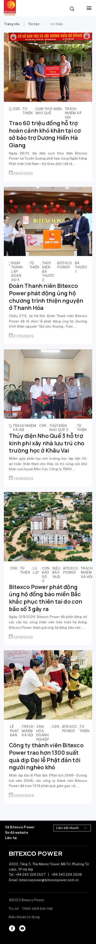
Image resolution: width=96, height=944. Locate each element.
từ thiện (28, 111)
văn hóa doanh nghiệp (42, 733)
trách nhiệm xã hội (73, 113)
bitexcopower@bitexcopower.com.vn (49, 880)
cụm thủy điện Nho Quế (49, 111)
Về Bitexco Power (20, 827)
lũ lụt (36, 570)
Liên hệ (11, 838)
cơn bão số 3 (45, 574)
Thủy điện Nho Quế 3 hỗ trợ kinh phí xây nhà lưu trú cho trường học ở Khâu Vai (46, 443)
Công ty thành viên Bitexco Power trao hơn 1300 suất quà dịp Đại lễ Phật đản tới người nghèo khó (46, 756)
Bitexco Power (64, 265)
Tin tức (33, 24)
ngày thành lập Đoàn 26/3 (17, 271)
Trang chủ (12, 24)
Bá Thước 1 (81, 267)
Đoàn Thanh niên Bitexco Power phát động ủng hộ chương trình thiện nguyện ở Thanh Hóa (46, 297)
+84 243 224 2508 (66, 875)
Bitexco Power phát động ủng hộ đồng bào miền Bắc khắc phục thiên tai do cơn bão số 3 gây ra (45, 598)
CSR (16, 109)
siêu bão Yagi (56, 572)
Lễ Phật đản (14, 731)
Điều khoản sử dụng (24, 917)
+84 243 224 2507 (30, 875)
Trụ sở (14, 908)
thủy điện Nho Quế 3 (58, 428)
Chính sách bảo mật (37, 908)
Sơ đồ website (16, 832)
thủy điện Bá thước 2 (48, 271)
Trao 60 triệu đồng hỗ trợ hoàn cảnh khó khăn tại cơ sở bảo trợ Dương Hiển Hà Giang (45, 134)
